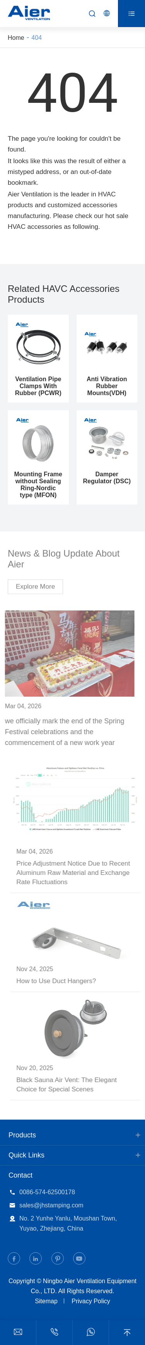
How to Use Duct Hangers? (58, 981)
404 (36, 37)
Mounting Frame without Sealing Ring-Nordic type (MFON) (38, 484)
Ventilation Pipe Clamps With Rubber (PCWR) (38, 386)
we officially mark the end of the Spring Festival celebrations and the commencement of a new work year (62, 732)
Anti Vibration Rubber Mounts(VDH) (107, 386)
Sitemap (46, 1301)
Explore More (35, 584)
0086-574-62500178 (47, 1192)
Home (16, 37)
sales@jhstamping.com (51, 1205)
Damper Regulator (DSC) (107, 477)
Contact (20, 1175)
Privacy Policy (91, 1301)
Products (22, 1135)
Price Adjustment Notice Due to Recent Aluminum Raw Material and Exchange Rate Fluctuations (75, 873)
